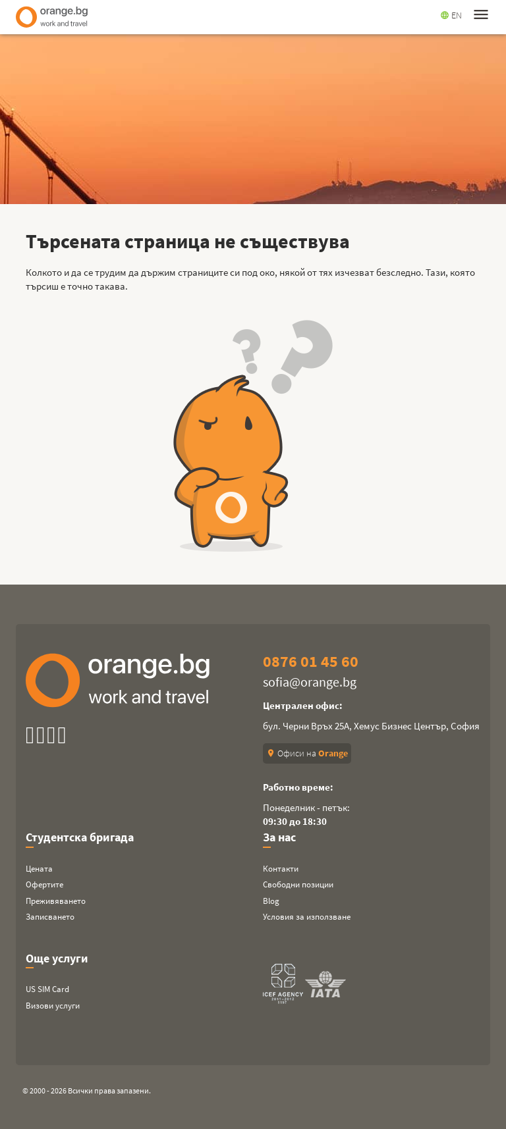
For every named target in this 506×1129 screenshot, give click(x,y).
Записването (50, 916)
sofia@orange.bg (309, 681)
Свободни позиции (298, 884)
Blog (271, 900)
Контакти (280, 868)
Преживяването (56, 900)
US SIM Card (47, 989)
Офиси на (307, 753)
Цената (39, 868)
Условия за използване (307, 916)
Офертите (44, 884)
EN (451, 15)
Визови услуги (53, 1005)
